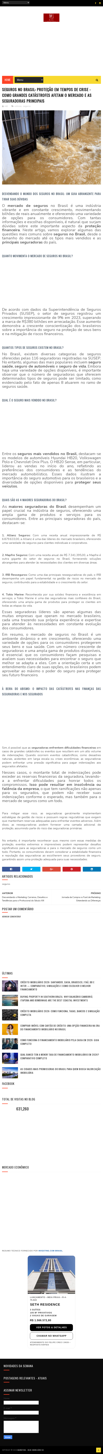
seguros (27, 106)
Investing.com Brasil (51, 1251)
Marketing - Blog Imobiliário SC (31, 1450)
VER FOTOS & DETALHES (51, 1327)
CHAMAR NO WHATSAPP (51, 1336)
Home (8, 80)
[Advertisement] (51, 49)
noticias (18, 106)
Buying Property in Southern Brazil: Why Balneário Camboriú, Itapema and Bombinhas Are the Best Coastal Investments (56, 998)
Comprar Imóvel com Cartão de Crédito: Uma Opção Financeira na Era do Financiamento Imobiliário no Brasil (60, 1027)
